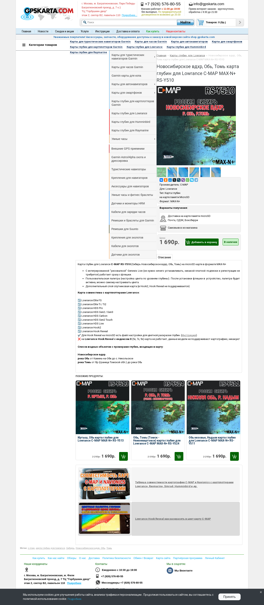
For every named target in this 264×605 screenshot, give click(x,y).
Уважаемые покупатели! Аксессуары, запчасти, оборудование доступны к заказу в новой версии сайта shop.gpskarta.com (134, 37)
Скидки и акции (64, 31)
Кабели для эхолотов (125, 246)
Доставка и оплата (128, 31)
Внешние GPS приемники (127, 148)
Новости (43, 31)
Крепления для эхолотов (127, 237)
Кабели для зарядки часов (128, 212)
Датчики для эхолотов (125, 254)
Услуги (85, 31)
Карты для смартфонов (133, 92)
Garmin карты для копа (126, 75)
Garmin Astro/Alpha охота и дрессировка (128, 159)
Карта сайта (163, 558)
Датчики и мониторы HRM (128, 203)
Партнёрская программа (187, 558)
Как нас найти (56, 558)
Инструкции (102, 31)
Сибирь (70, 548)
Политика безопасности (116, 558)
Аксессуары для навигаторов (130, 186)
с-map (31, 548)
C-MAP (184, 184)
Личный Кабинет (215, 558)
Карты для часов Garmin (127, 67)
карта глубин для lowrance (50, 548)
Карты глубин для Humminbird (131, 121)
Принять (229, 596)
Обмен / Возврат (143, 558)
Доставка (94, 558)
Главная (26, 31)
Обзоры (71, 558)
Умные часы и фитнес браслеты (132, 194)
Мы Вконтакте (183, 570)
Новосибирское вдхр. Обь (90, 548)
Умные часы (133, 138)
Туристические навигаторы (128, 169)
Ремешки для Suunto (124, 229)
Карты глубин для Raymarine (130, 130)
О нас (82, 558)
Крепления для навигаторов (129, 177)
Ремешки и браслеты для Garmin (132, 220)
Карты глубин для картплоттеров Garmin (133, 103)
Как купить (39, 558)
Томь (109, 548)
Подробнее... (129, 15)
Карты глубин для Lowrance (129, 113)
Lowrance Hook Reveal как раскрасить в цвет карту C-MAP (173, 518)
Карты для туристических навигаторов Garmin (133, 56)
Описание (164, 257)
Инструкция (189, 335)
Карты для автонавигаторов (133, 84)
